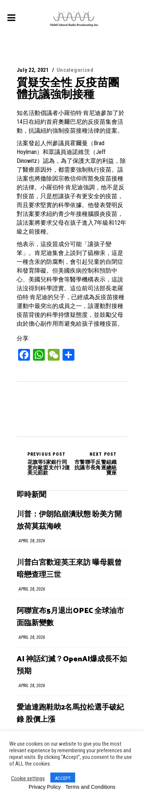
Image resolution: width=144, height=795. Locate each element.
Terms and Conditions (90, 787)
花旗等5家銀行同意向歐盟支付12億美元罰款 (49, 463)
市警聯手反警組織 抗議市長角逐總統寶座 (94, 463)
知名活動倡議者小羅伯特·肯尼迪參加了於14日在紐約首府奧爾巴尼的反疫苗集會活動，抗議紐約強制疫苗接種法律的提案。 (70, 121)
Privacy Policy (45, 787)
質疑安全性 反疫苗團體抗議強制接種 (68, 88)
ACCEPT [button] (63, 778)
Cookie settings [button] (28, 778)
